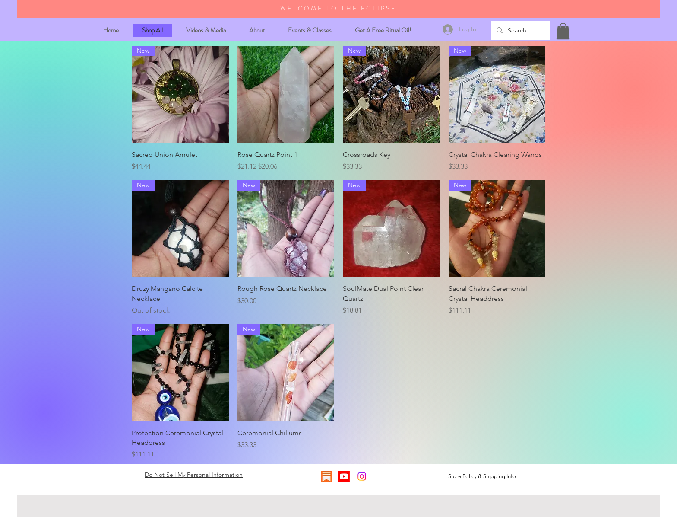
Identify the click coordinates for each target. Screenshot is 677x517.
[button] (563, 31)
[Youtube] (344, 476)
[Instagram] (361, 476)
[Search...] (519, 30)
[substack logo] (326, 476)
